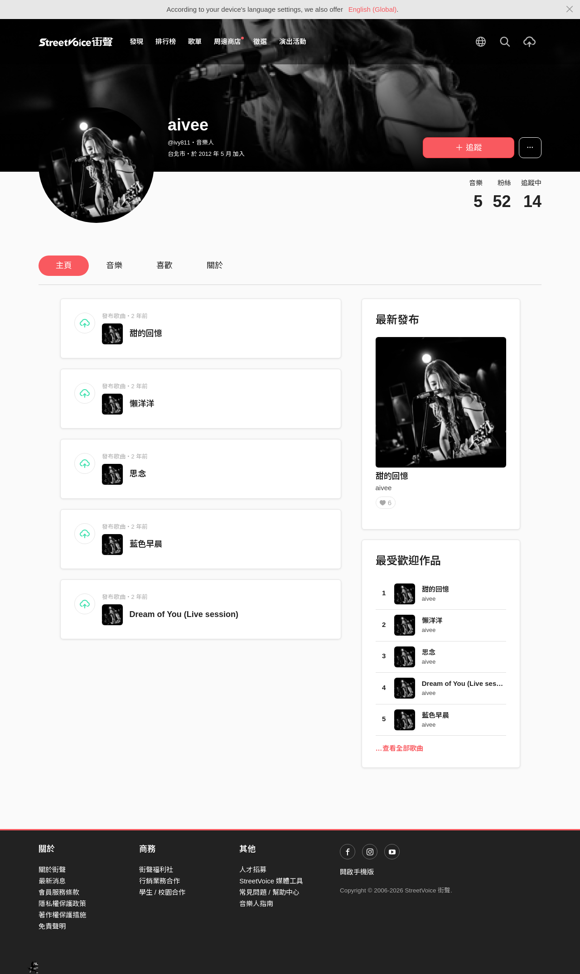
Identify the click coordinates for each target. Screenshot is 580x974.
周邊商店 (229, 41)
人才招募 (252, 869)
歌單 (195, 41)
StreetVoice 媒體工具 (271, 881)
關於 (215, 265)
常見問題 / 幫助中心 (269, 892)
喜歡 (164, 265)
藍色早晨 (146, 544)
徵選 (260, 41)
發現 (136, 41)
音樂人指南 (256, 903)
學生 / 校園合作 (162, 892)
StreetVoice (76, 41)
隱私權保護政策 (62, 903)
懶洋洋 (142, 403)
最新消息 (52, 881)
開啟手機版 (357, 872)
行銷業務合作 (159, 881)
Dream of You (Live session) (184, 614)
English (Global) (372, 9)
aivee (384, 488)
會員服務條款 (59, 892)
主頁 (64, 265)
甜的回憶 (146, 333)
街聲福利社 (156, 869)
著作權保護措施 (62, 915)
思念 (138, 473)
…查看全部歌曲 (399, 751)
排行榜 (165, 41)
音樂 (114, 265)
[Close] (570, 9)
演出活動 (292, 41)
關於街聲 (52, 869)
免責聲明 (52, 926)
